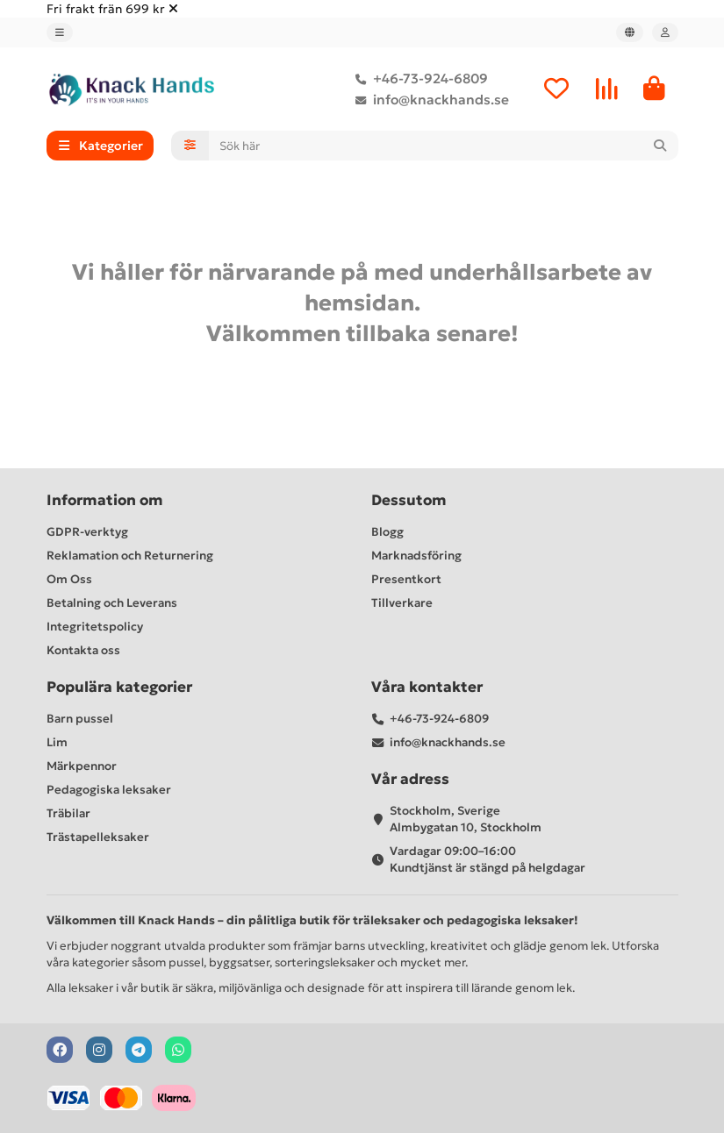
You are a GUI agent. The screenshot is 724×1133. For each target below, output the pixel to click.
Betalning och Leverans (112, 602)
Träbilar (68, 813)
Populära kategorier (119, 687)
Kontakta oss (83, 650)
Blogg (387, 531)
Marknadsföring (416, 555)
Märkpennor (82, 766)
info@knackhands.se (428, 100)
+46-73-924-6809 (418, 79)
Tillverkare (402, 602)
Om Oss (69, 579)
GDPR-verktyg (87, 531)
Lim (57, 742)
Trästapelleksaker (98, 837)
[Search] (443, 146)
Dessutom (409, 500)
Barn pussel (80, 718)
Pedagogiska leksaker (109, 789)
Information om (105, 500)
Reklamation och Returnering (130, 555)
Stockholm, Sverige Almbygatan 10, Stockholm (465, 819)
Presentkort (406, 579)
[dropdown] (60, 32)
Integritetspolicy (95, 626)
